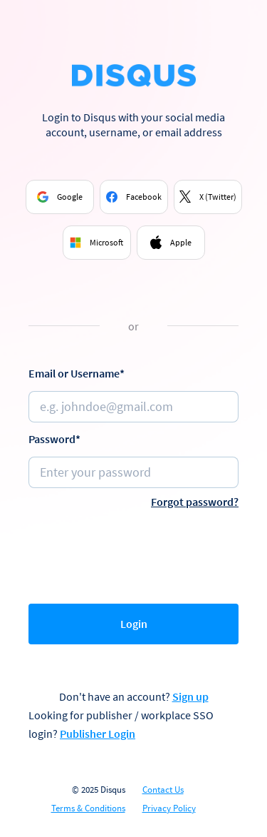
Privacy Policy (169, 808)
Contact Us (163, 790)
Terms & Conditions (88, 808)
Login (133, 624)
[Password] (133, 472)
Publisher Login (97, 733)
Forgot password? (195, 501)
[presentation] (136, 553)
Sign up (190, 696)
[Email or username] (133, 406)
